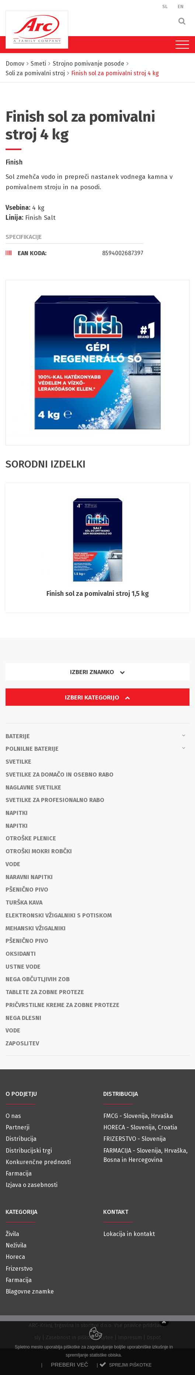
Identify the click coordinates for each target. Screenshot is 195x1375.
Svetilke (18, 761)
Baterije (95, 736)
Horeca (15, 1256)
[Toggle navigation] (180, 44)
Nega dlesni (23, 1017)
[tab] (74, 253)
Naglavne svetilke (33, 787)
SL (165, 6)
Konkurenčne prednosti (38, 1162)
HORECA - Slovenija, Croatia (140, 1127)
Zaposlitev (22, 1043)
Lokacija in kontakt (129, 1233)
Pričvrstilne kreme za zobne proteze (62, 1004)
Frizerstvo (19, 1268)
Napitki (17, 812)
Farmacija (19, 1173)
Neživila (16, 1245)
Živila (12, 1233)
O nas (13, 1115)
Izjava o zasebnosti (32, 1184)
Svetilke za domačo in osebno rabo (60, 774)
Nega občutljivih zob (38, 979)
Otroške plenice (31, 838)
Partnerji (17, 1127)
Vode (13, 864)
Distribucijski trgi (29, 1150)
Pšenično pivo (27, 889)
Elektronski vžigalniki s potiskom (59, 915)
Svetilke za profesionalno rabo (55, 799)
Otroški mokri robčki (39, 851)
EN (181, 6)
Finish (14, 162)
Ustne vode (23, 966)
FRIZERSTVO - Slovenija (134, 1138)
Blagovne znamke (30, 1291)
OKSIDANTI (21, 953)
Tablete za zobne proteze (45, 992)
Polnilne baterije (95, 748)
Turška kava (24, 902)
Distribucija (21, 1138)
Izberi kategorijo (97, 697)
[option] (97, 362)
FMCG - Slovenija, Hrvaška (138, 1115)
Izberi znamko (97, 672)
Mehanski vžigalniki (36, 928)
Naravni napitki (29, 877)
